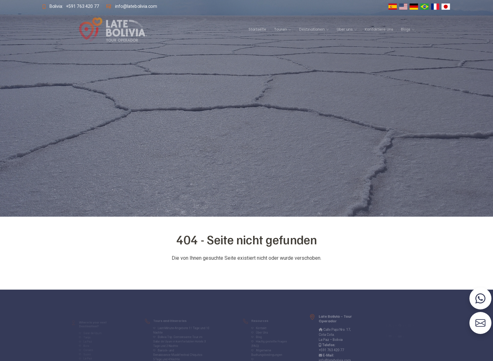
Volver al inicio (246, 271)
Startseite (255, 29)
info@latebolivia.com (132, 6)
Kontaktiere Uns (350, 29)
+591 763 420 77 (77, 6)
